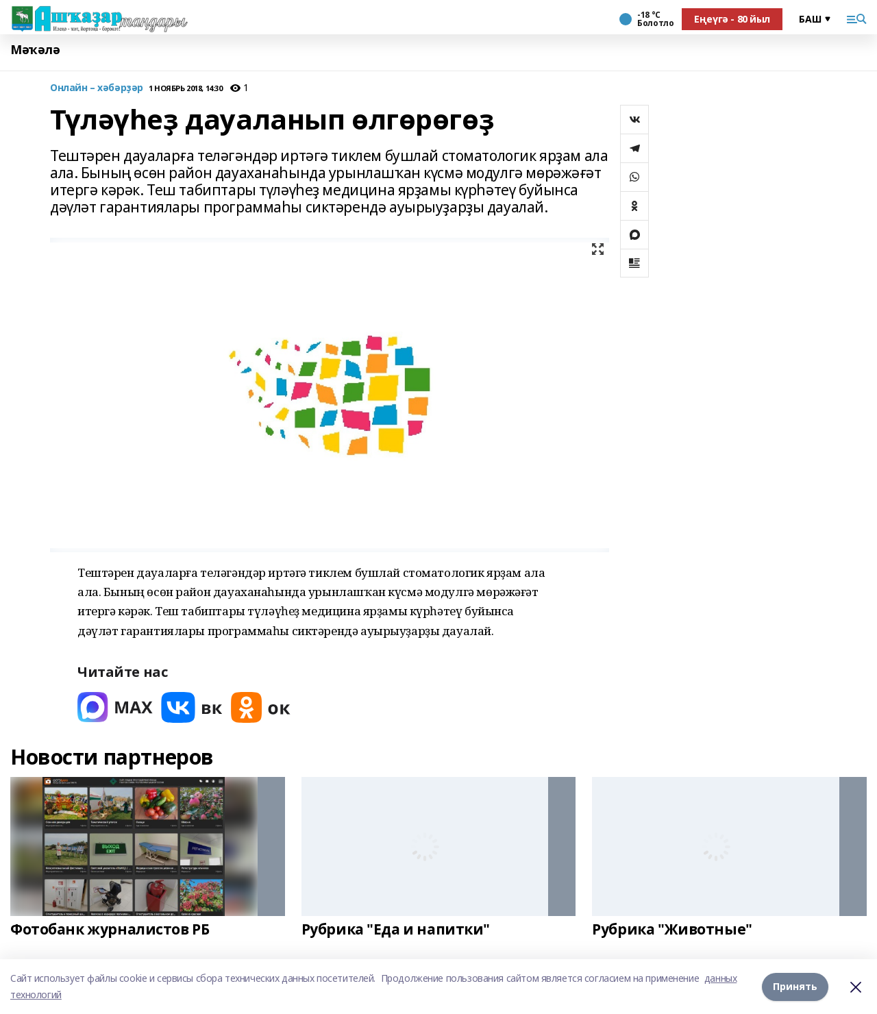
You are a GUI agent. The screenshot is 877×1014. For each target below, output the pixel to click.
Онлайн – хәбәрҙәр (96, 88)
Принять (795, 986)
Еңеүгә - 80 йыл (732, 18)
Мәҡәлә (35, 49)
